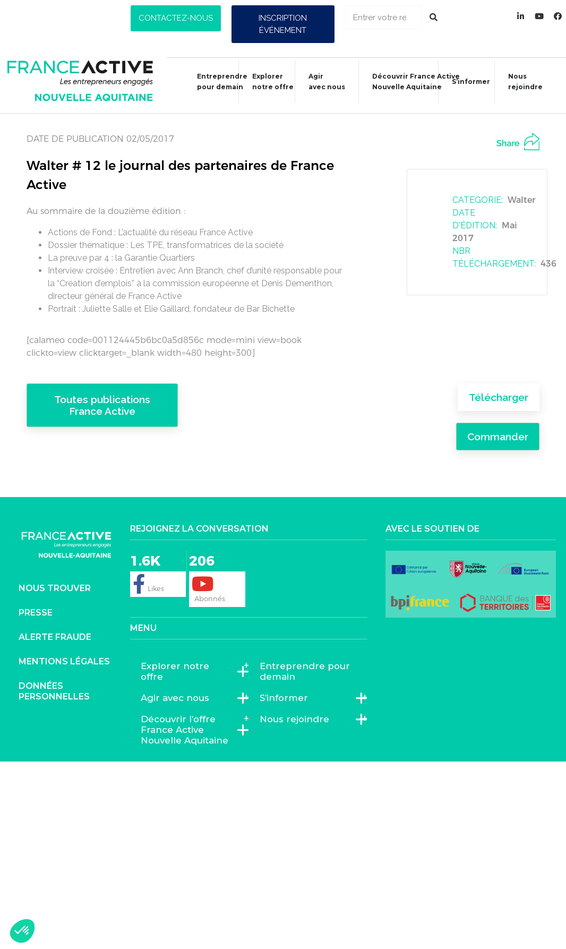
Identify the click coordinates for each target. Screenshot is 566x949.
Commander (497, 436)
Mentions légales (64, 661)
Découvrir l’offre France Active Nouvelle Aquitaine (189, 730)
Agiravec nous (321, 81)
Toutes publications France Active (102, 405)
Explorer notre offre (268, 81)
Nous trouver (55, 588)
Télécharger (498, 397)
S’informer (465, 83)
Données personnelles (54, 691)
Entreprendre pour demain (216, 81)
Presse (36, 613)
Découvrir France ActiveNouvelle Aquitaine (411, 81)
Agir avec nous (178, 697)
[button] (176, 18)
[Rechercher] (433, 17)
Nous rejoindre (520, 81)
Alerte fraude (55, 637)
